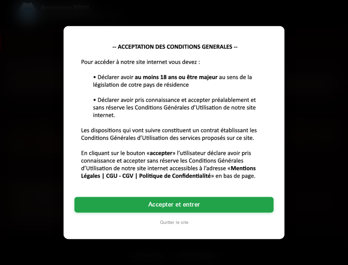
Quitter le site (174, 222)
